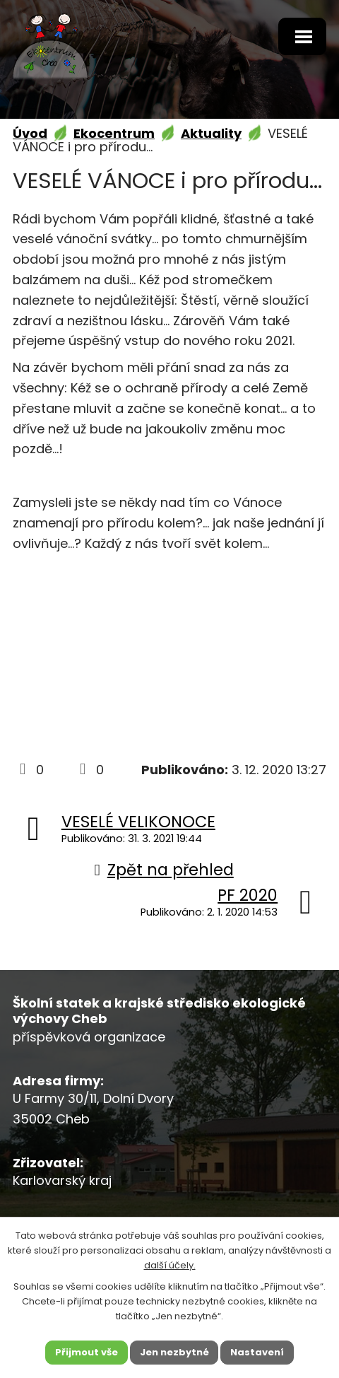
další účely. (170, 1264)
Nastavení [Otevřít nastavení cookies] (258, 1352)
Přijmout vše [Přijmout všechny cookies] (86, 1352)
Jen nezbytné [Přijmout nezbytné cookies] (174, 1352)
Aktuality (211, 133)
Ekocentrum (114, 133)
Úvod (30, 133)
